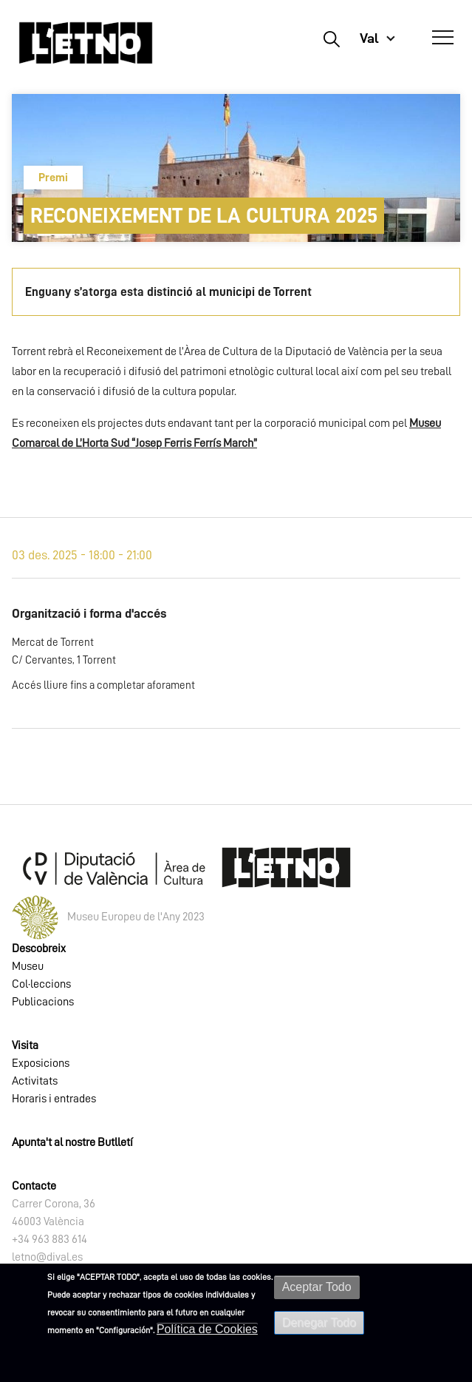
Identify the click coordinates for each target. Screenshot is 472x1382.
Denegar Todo (319, 1322)
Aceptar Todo (317, 1287)
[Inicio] (86, 42)
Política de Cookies (207, 1329)
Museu (28, 966)
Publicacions (43, 1002)
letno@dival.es (47, 1257)
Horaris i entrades (54, 1099)
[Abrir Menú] (443, 38)
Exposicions (40, 1063)
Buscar (331, 38)
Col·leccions (41, 984)
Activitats (35, 1081)
